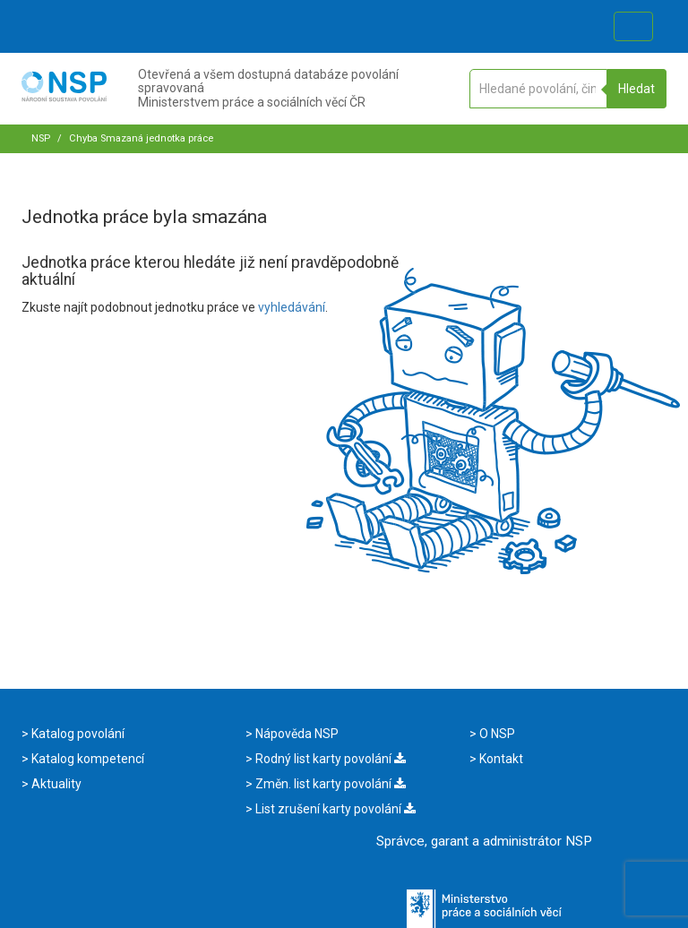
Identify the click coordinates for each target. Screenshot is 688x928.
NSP (40, 138)
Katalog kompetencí (86, 759)
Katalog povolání (77, 733)
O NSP (496, 733)
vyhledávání (291, 307)
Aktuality (55, 784)
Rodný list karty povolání (329, 759)
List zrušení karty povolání (334, 809)
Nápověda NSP (296, 733)
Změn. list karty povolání (329, 784)
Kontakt (500, 759)
